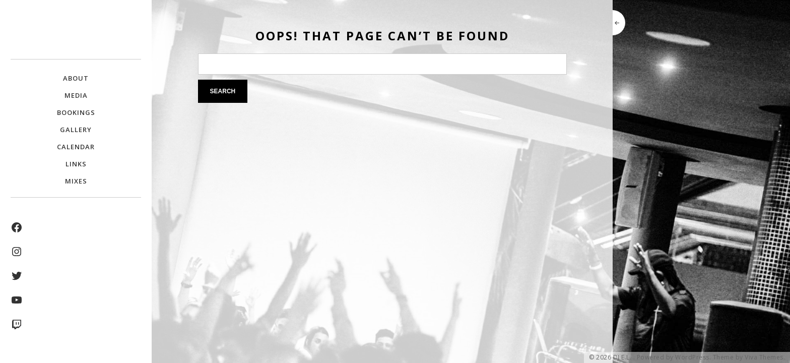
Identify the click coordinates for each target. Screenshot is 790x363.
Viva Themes (764, 357)
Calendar (76, 146)
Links (76, 163)
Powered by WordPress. (674, 357)
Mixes (76, 181)
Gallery (76, 129)
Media (76, 95)
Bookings (76, 112)
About (76, 78)
